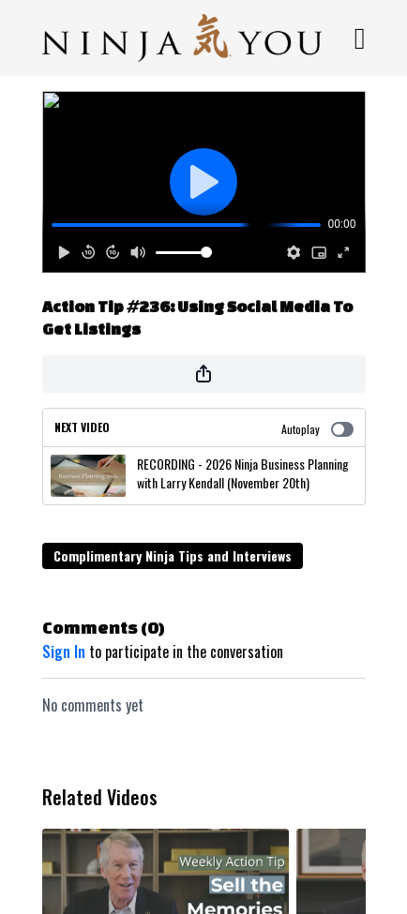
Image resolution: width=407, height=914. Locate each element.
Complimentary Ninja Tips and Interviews (172, 555)
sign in (63, 651)
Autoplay (317, 429)
